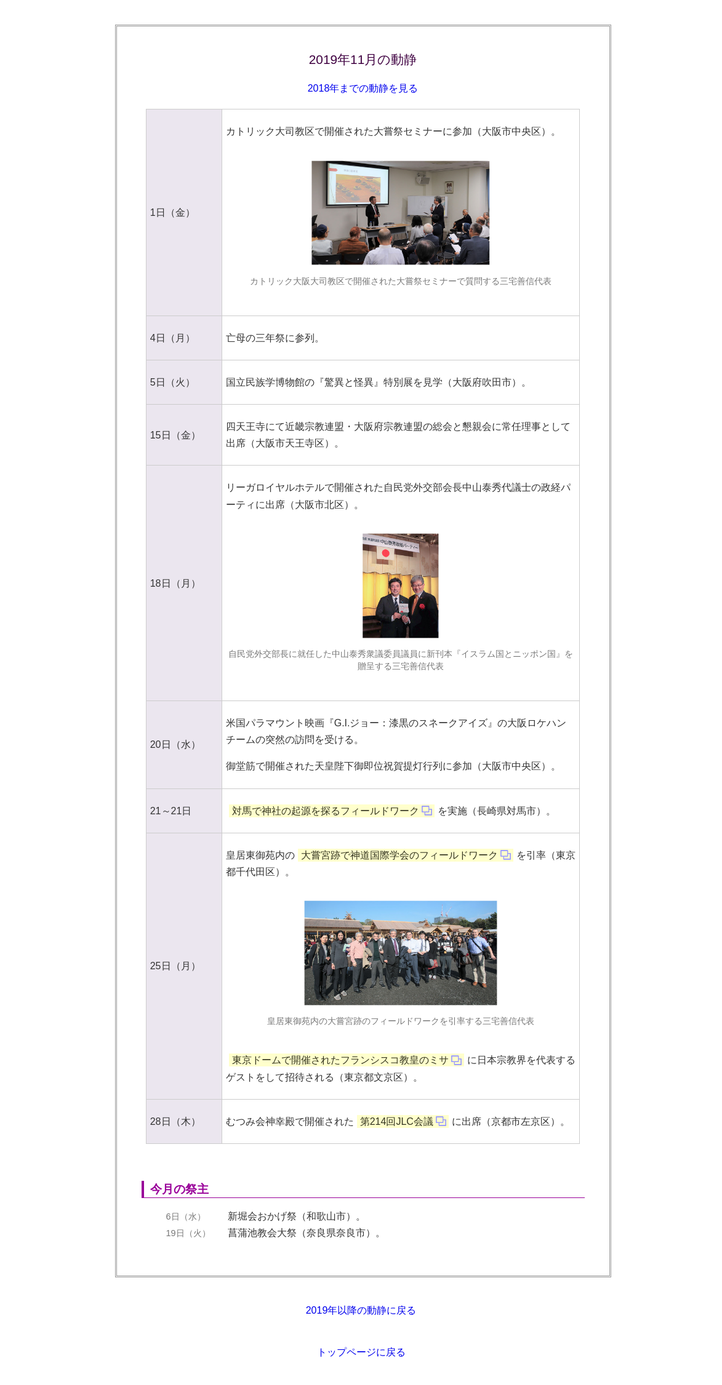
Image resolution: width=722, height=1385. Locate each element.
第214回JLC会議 (396, 1121)
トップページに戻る (361, 1352)
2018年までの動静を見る (363, 88)
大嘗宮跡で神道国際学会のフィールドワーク (399, 855)
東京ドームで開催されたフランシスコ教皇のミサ (340, 1060)
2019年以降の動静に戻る (361, 1310)
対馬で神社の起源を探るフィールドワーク (325, 811)
